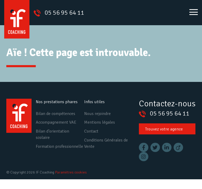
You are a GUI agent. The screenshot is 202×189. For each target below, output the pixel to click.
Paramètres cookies (71, 172)
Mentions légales (99, 122)
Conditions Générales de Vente (106, 143)
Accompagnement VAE (56, 122)
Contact (91, 131)
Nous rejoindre (97, 113)
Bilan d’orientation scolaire (52, 134)
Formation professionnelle (59, 146)
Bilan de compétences (55, 113)
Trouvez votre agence (164, 129)
